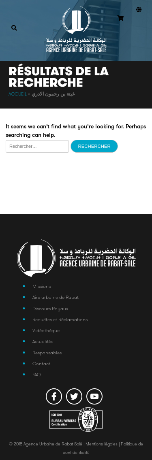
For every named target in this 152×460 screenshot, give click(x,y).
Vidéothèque (46, 330)
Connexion (137, 28)
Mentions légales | (103, 444)
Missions (41, 286)
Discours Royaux (50, 308)
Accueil (18, 94)
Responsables (47, 352)
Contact (41, 363)
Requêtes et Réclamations (60, 319)
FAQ (36, 374)
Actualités (42, 341)
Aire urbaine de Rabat (55, 297)
